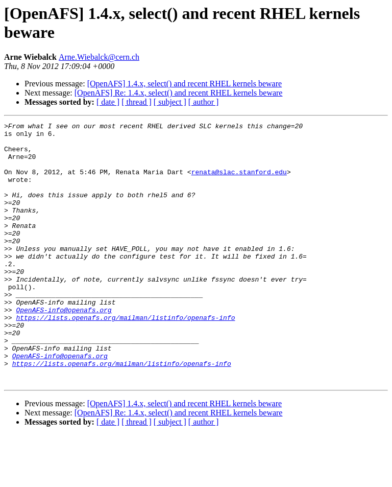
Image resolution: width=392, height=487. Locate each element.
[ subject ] (170, 102)
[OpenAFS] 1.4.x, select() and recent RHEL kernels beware (184, 83)
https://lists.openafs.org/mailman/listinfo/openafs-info (125, 357)
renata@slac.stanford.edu (239, 182)
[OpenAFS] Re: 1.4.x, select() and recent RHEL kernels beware (179, 92)
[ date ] (107, 102)
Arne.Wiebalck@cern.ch (99, 57)
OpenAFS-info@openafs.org (63, 348)
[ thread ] (136, 102)
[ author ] (203, 102)
